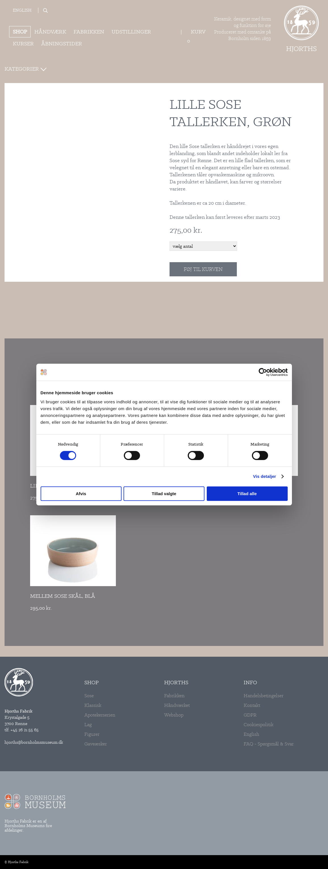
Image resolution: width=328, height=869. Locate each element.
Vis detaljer (264, 476)
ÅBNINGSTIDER (61, 43)
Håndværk (50, 31)
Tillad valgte (164, 493)
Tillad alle (247, 493)
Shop (20, 31)
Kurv (198, 31)
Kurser (23, 43)
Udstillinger (131, 31)
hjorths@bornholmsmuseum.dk (34, 742)
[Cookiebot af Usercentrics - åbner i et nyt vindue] (263, 372)
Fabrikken (89, 31)
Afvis (81, 493)
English (22, 10)
